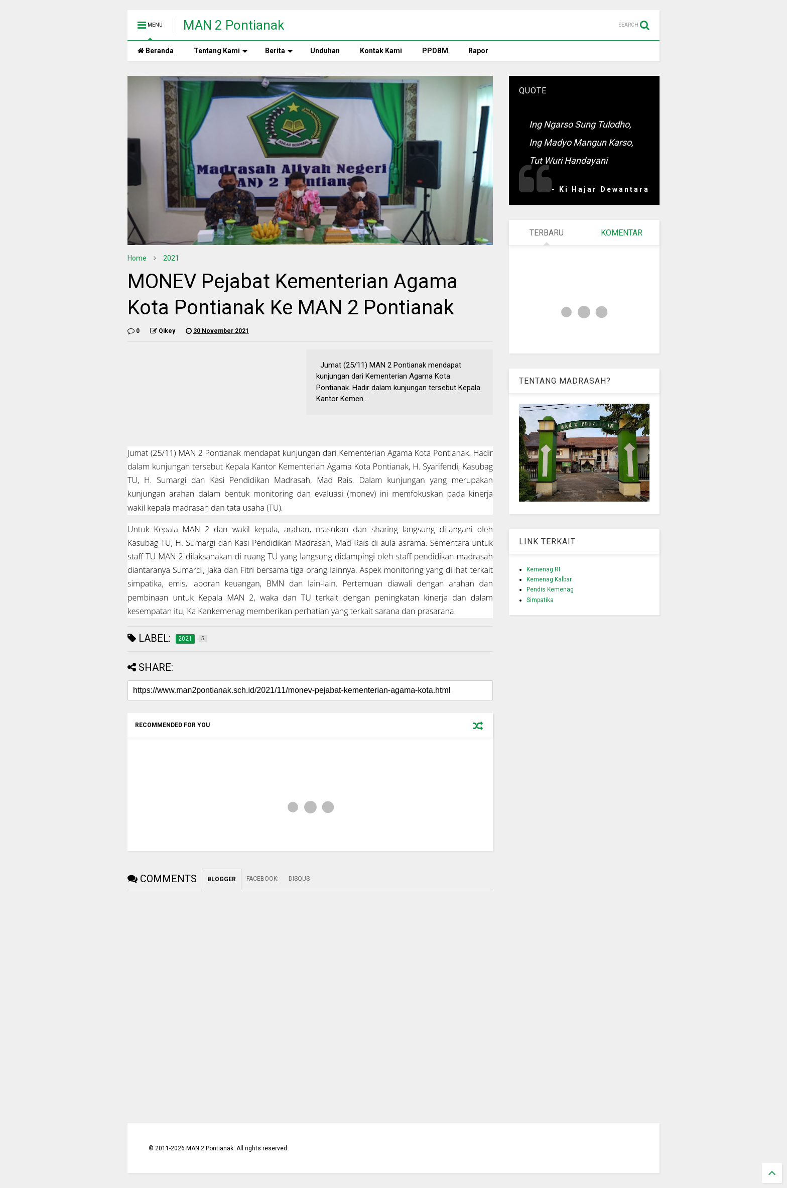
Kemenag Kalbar (549, 579)
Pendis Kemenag (550, 589)
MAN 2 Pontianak (233, 25)
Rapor (478, 51)
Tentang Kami (220, 51)
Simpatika (540, 600)
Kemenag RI (543, 569)
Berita (279, 51)
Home (137, 258)
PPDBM (435, 51)
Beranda (156, 51)
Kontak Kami (381, 51)
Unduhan (325, 51)
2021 (171, 258)
